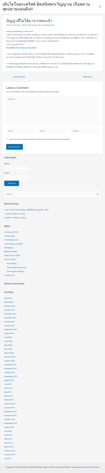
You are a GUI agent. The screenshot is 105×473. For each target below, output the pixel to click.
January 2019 (9, 408)
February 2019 (9, 404)
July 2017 (8, 458)
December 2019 (10, 365)
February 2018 (9, 451)
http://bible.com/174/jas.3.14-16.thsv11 (21, 47)
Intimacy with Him (11, 232)
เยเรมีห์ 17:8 (9, 218)
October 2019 (9, 372)
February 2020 (9, 357)
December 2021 (10, 314)
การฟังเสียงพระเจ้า (11, 240)
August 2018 (9, 427)
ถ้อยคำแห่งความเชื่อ (12, 255)
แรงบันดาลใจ (9, 275)
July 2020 (8, 337)
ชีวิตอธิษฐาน (9, 248)
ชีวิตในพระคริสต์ (10, 252)
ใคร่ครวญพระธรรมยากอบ (31, 25)
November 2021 (10, 318)
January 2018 (9, 454)
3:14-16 (15, 44)
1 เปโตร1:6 (8, 214)
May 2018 (8, 439)
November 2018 (10, 415)
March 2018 (9, 447)
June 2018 (8, 435)
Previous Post (18, 77)
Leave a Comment (13, 25)
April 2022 (8, 298)
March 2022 (9, 302)
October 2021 (9, 322)
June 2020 (8, 341)
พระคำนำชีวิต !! (10, 259)
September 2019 (10, 376)
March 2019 (9, 400)
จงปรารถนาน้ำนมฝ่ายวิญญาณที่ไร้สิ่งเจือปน (20, 210)
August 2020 (9, 333)
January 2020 (9, 361)
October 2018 (9, 419)
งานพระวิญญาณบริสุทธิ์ (13, 244)
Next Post (88, 77)
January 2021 (9, 326)
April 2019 (8, 396)
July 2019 (8, 384)
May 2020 (8, 345)
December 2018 (10, 412)
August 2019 (9, 380)
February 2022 (9, 306)
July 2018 (8, 431)
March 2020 (9, 353)
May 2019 (8, 392)
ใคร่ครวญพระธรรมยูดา (15, 271)
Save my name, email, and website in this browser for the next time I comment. (40, 139)
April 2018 (8, 443)
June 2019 (8, 388)
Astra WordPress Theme (90, 467)
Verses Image (9, 236)
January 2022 (9, 310)
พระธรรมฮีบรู (12, 263)
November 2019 (10, 368)
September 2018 (10, 423)
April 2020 (8, 349)
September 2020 (10, 329)
